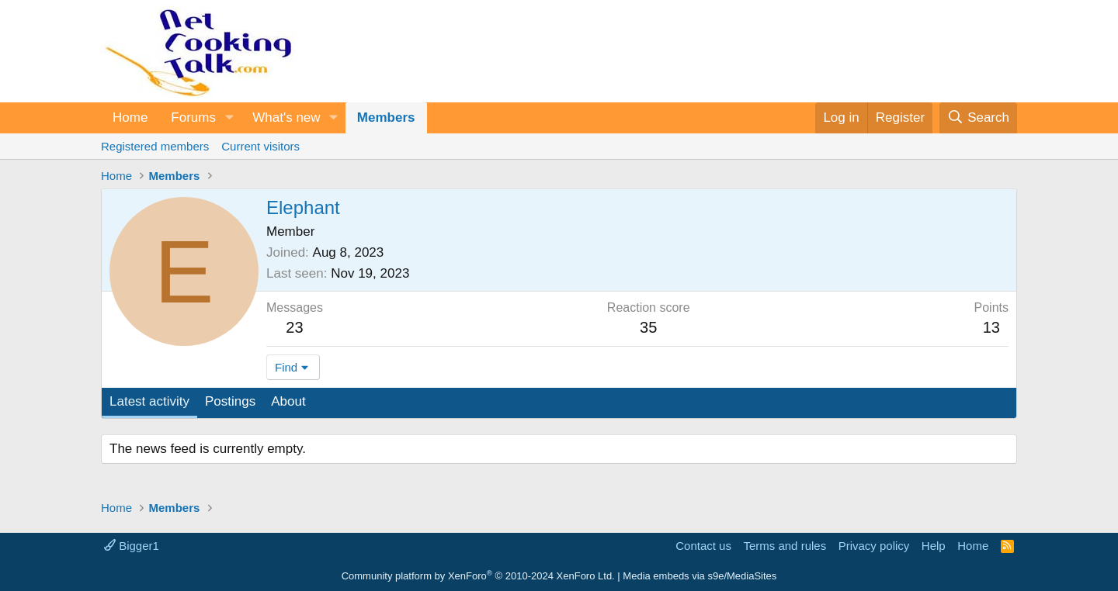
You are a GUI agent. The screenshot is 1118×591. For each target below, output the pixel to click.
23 (294, 327)
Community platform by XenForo (478, 576)
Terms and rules (784, 545)
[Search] (978, 117)
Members (386, 117)
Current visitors (260, 146)
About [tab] (288, 401)
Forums (193, 117)
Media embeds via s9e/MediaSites (699, 576)
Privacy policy (874, 545)
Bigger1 (131, 545)
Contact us (703, 545)
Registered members (155, 146)
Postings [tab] (230, 401)
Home (130, 117)
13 (991, 327)
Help (934, 545)
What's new (286, 117)
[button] (229, 117)
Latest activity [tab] (149, 401)
